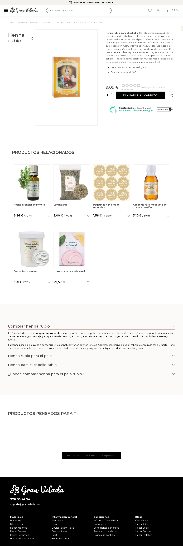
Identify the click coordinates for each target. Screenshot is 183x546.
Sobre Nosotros (60, 539)
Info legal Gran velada (106, 521)
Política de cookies (104, 535)
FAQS (55, 535)
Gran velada (141, 521)
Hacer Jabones (18, 528)
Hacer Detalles (143, 535)
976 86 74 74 (20, 500)
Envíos (55, 525)
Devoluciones (59, 532)
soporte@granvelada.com (25, 505)
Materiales (16, 521)
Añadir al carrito (133, 104)
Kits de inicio (17, 525)
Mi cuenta (57, 521)
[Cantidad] (96, 104)
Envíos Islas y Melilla (63, 528)
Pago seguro (101, 525)
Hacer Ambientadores (22, 539)
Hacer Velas (142, 528)
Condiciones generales (106, 528)
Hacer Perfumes (19, 535)
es (175, 10)
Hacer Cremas (18, 532)
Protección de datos (105, 532)
